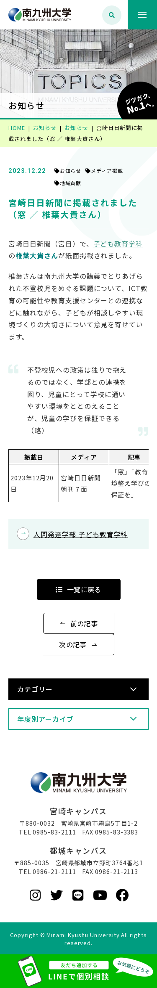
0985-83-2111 (54, 832)
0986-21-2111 (54, 871)
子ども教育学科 (118, 243)
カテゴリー (35, 689)
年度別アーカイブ (45, 719)
